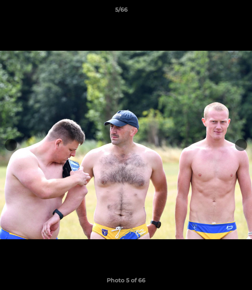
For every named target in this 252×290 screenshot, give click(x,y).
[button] (223, 11)
